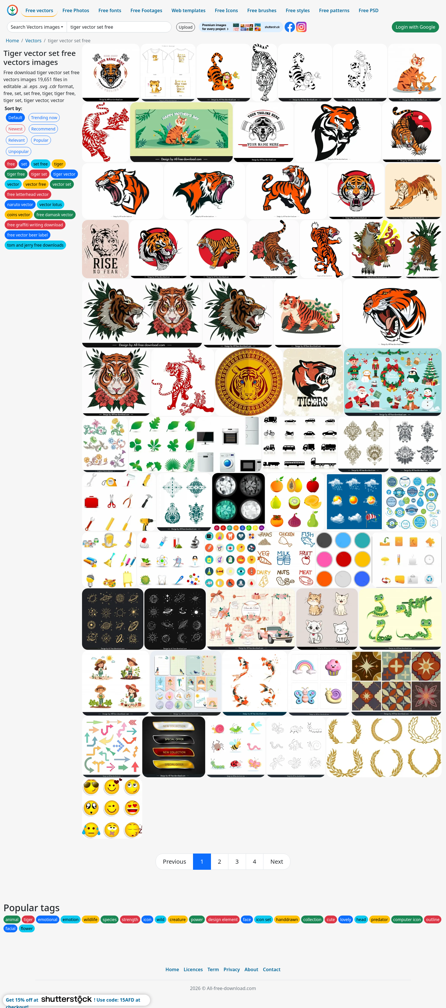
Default (15, 117)
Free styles (298, 10)
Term (213, 969)
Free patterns (334, 10)
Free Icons (226, 10)
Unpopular (18, 151)
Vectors (33, 40)
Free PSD (368, 10)
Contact (272, 969)
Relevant (16, 140)
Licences (193, 969)
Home (12, 40)
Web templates (188, 10)
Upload (185, 27)
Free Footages (146, 10)
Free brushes (261, 10)
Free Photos (75, 10)
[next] (276, 862)
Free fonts (110, 10)
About (251, 969)
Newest (15, 129)
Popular (41, 140)
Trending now (44, 117)
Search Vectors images (35, 27)
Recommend (43, 129)
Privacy (232, 969)
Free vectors (39, 10)
